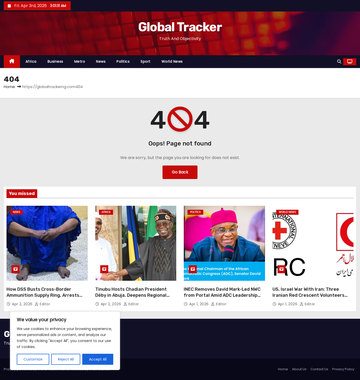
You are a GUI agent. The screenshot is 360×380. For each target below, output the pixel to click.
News (101, 61)
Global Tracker (180, 27)
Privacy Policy (343, 369)
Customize (33, 359)
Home (9, 86)
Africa (31, 61)
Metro (79, 61)
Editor (42, 304)
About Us (299, 369)
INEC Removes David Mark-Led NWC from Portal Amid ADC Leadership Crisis (222, 295)
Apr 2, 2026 (23, 304)
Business (55, 61)
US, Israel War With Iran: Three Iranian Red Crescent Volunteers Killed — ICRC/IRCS (308, 295)
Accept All (97, 359)
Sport (145, 61)
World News (172, 61)
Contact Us (319, 369)
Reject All (66, 359)
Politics (123, 61)
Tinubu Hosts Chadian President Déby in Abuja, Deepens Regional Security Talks (131, 295)
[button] (339, 61)
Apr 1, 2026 (199, 304)
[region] (65, 341)
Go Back (180, 172)
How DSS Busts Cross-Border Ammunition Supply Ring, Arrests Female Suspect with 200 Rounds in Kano (45, 298)
